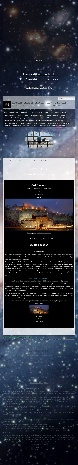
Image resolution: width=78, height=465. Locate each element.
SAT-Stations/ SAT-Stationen (44, 120)
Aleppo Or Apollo (48, 112)
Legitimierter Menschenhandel (31, 118)
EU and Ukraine (23, 110)
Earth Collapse (65, 123)
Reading (48, 115)
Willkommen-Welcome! (10, 110)
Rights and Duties (46, 118)
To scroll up (39, 324)
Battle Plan (26, 125)
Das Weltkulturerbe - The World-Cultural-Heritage (39, 103)
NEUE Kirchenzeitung (26, 123)
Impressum (62, 125)
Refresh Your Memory (23, 115)
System (63, 115)
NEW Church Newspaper (11, 123)
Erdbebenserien (16, 125)
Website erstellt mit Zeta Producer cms (67, 339)
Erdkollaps (7, 125)
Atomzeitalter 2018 (25, 112)
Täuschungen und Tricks (11, 112)
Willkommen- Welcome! (8, 337)
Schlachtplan (34, 125)
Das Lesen (56, 115)
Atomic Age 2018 (37, 112)
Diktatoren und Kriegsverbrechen (50, 110)
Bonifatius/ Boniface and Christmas (24, 120)
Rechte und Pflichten (59, 118)
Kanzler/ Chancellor (9, 115)
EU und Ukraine (34, 110)
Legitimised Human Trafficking (12, 118)
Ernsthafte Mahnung (60, 120)
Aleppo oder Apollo (60, 112)
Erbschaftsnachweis (53, 123)
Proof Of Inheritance (39, 123)
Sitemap (54, 125)
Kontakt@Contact (45, 125)
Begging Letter (8, 120)
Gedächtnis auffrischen (37, 115)
